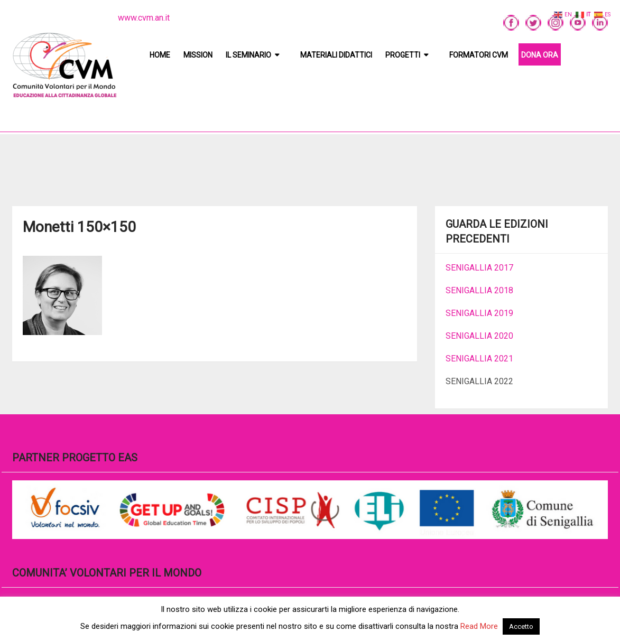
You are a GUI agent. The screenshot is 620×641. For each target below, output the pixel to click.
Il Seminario (248, 55)
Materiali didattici (336, 55)
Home (160, 55)
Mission (197, 55)
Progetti (402, 55)
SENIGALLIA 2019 (479, 313)
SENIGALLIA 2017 (479, 268)
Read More (479, 626)
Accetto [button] (521, 626)
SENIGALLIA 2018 (479, 290)
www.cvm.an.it (144, 18)
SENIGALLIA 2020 (479, 336)
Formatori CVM (478, 55)
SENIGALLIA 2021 (479, 359)
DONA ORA (539, 55)
